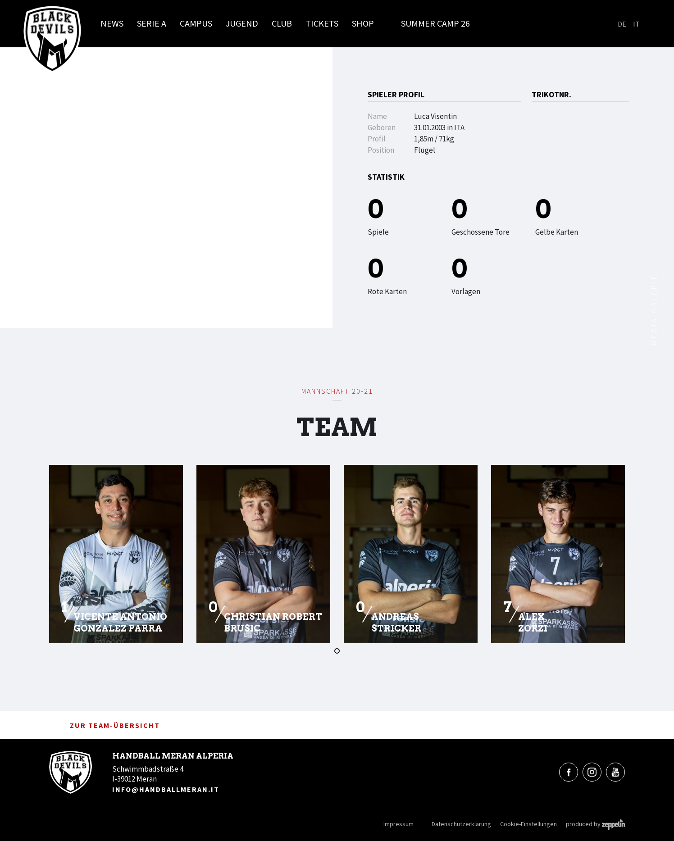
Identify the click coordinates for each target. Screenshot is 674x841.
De (622, 23)
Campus (196, 23)
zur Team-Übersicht (105, 725)
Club (282, 23)
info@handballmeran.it (165, 789)
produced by (595, 824)
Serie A (151, 23)
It (636, 23)
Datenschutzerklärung (461, 824)
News (111, 23)
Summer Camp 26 (435, 23)
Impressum (398, 824)
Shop (363, 23)
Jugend (242, 23)
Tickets (321, 23)
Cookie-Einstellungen (528, 824)
